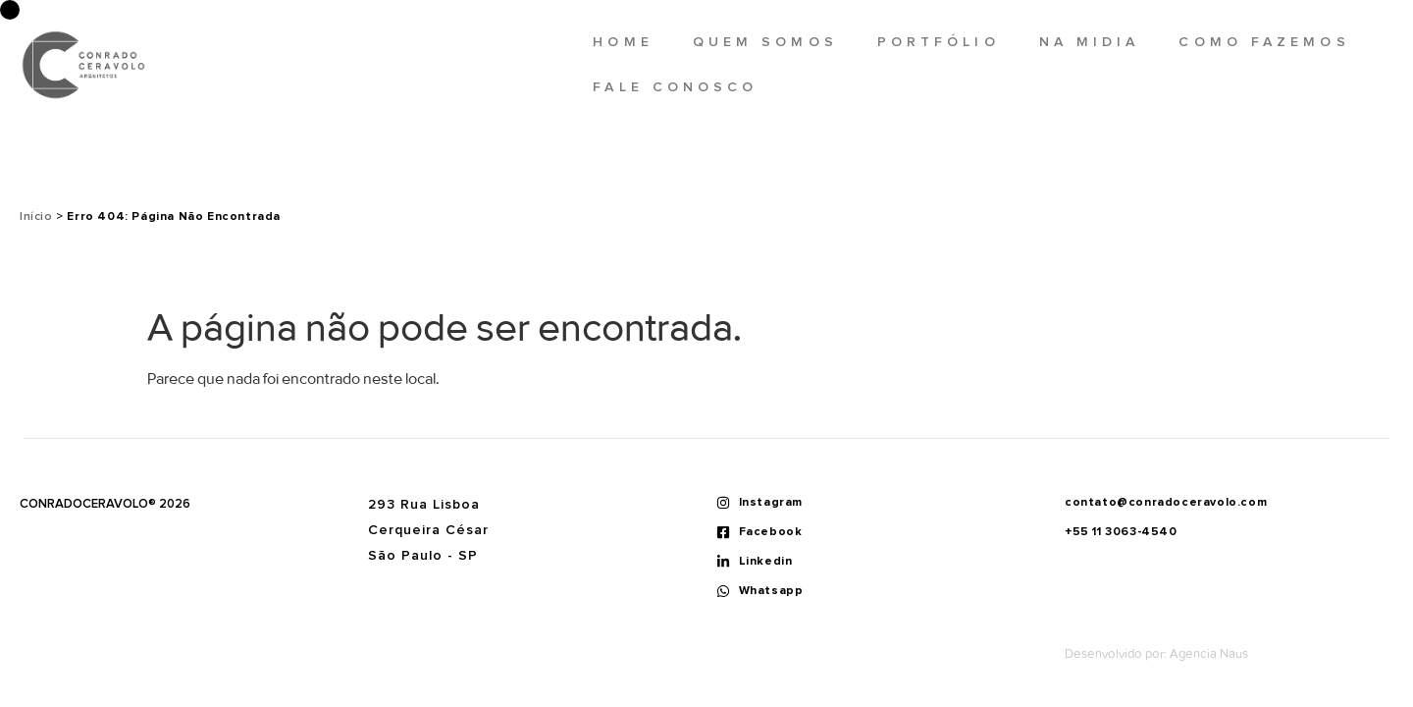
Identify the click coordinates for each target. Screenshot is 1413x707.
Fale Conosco (675, 87)
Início (36, 217)
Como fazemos (1263, 42)
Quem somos (765, 42)
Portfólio (938, 42)
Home (623, 42)
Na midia (1089, 42)
